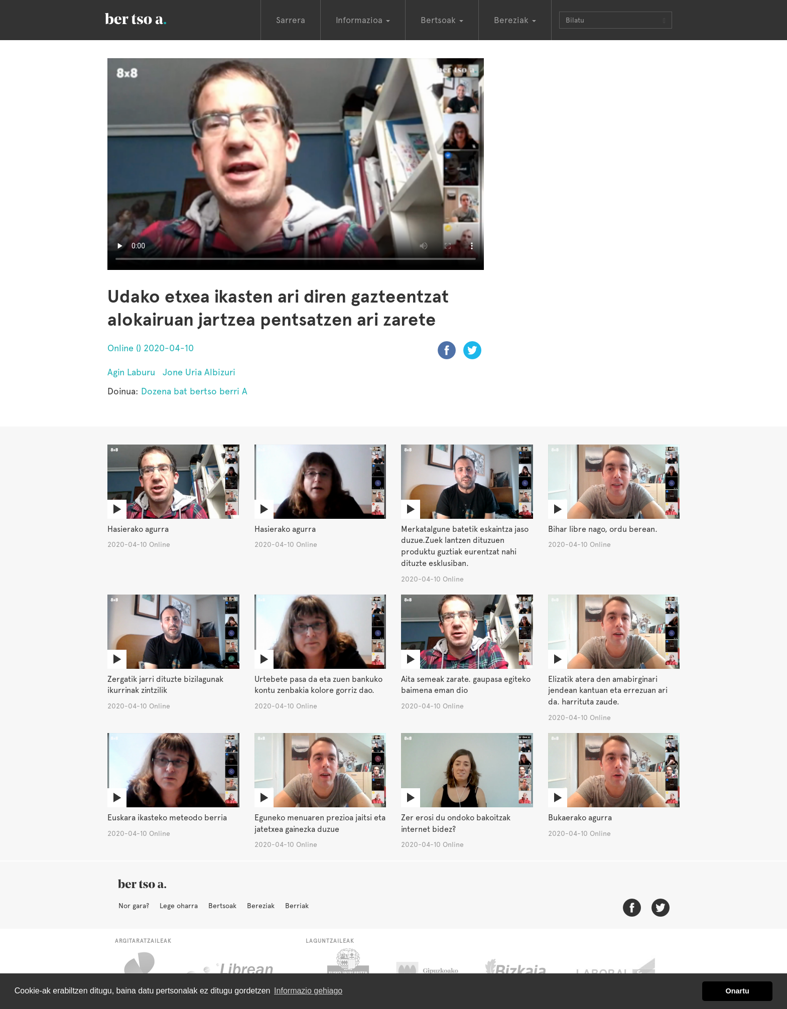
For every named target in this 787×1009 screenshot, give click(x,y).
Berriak (297, 906)
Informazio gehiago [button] (308, 990)
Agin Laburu (131, 372)
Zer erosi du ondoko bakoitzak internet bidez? (455, 823)
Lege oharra (179, 906)
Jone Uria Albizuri (199, 372)
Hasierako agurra (138, 529)
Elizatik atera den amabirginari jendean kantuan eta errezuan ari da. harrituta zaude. (608, 690)
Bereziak (261, 906)
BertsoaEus (150, 17)
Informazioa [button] (363, 20)
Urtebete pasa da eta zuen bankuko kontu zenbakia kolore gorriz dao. (318, 684)
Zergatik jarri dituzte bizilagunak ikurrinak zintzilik (165, 684)
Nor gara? (133, 906)
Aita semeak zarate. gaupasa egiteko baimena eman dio (466, 684)
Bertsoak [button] (442, 20)
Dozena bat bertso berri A (194, 391)
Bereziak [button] (515, 20)
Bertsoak (222, 906)
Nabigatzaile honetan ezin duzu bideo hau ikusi (295, 164)
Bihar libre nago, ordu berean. (603, 529)
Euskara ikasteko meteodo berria (167, 817)
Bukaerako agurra (580, 817)
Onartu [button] (737, 991)
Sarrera (290, 20)
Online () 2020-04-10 (150, 348)
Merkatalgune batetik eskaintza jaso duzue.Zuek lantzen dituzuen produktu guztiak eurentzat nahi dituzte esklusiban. (465, 546)
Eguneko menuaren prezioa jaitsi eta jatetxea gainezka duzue (319, 823)
